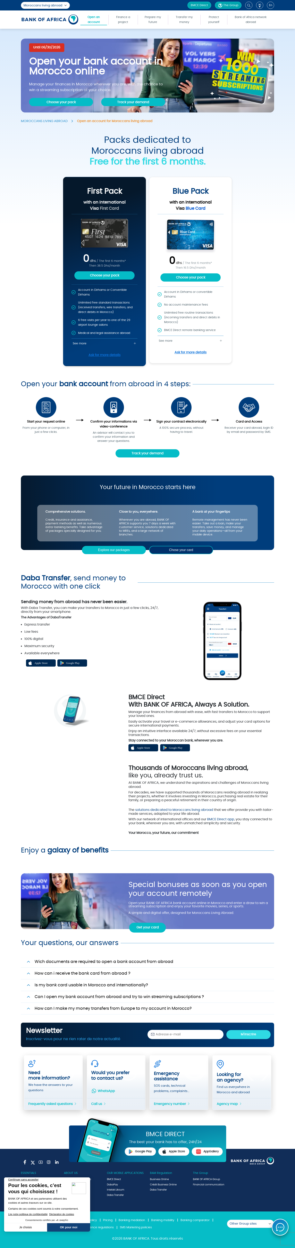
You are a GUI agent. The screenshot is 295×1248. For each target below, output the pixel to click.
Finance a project (123, 20)
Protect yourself (213, 20)
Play (72, 767)
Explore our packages (114, 550)
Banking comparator (195, 1220)
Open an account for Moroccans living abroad (114, 121)
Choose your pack (104, 275)
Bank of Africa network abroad (251, 20)
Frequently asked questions (52, 1104)
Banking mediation (132, 1220)
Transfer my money (184, 20)
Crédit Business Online (163, 1184)
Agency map (229, 1104)
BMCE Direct (199, 5)
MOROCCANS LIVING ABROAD (44, 121)
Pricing (107, 1220)
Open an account (93, 20)
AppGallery (207, 1151)
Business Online (159, 1179)
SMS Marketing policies (136, 1227)
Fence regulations (101, 1227)
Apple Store (173, 1151)
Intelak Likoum (115, 1189)
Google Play (140, 1151)
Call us (98, 1104)
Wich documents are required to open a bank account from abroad (104, 962)
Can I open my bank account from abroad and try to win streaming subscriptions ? (119, 997)
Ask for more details (104, 355)
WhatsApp (103, 1091)
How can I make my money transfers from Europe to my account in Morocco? (113, 1008)
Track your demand (147, 453)
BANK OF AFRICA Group (206, 1179)
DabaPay (112, 1184)
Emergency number (172, 1104)
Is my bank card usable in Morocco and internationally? (91, 985)
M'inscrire (248, 1034)
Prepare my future (153, 20)
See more (104, 343)
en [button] (270, 5)
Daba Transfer (115, 1195)
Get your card (147, 927)
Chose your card (181, 550)
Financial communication (208, 1184)
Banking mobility (162, 1220)
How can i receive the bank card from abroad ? (82, 973)
